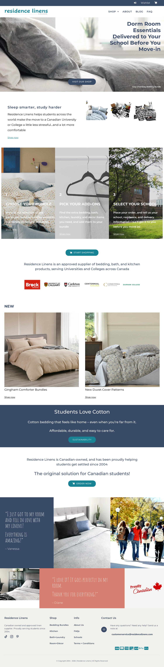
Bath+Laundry (57, 637)
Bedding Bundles (59, 625)
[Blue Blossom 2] (122, 313)
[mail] (104, 629)
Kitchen (54, 631)
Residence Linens (16, 618)
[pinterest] (17, 636)
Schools (78, 637)
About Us (79, 625)
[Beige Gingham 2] (41, 313)
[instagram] (11, 636)
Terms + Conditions (84, 643)
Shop (53, 618)
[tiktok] (5, 636)
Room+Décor (57, 643)
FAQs (76, 631)
